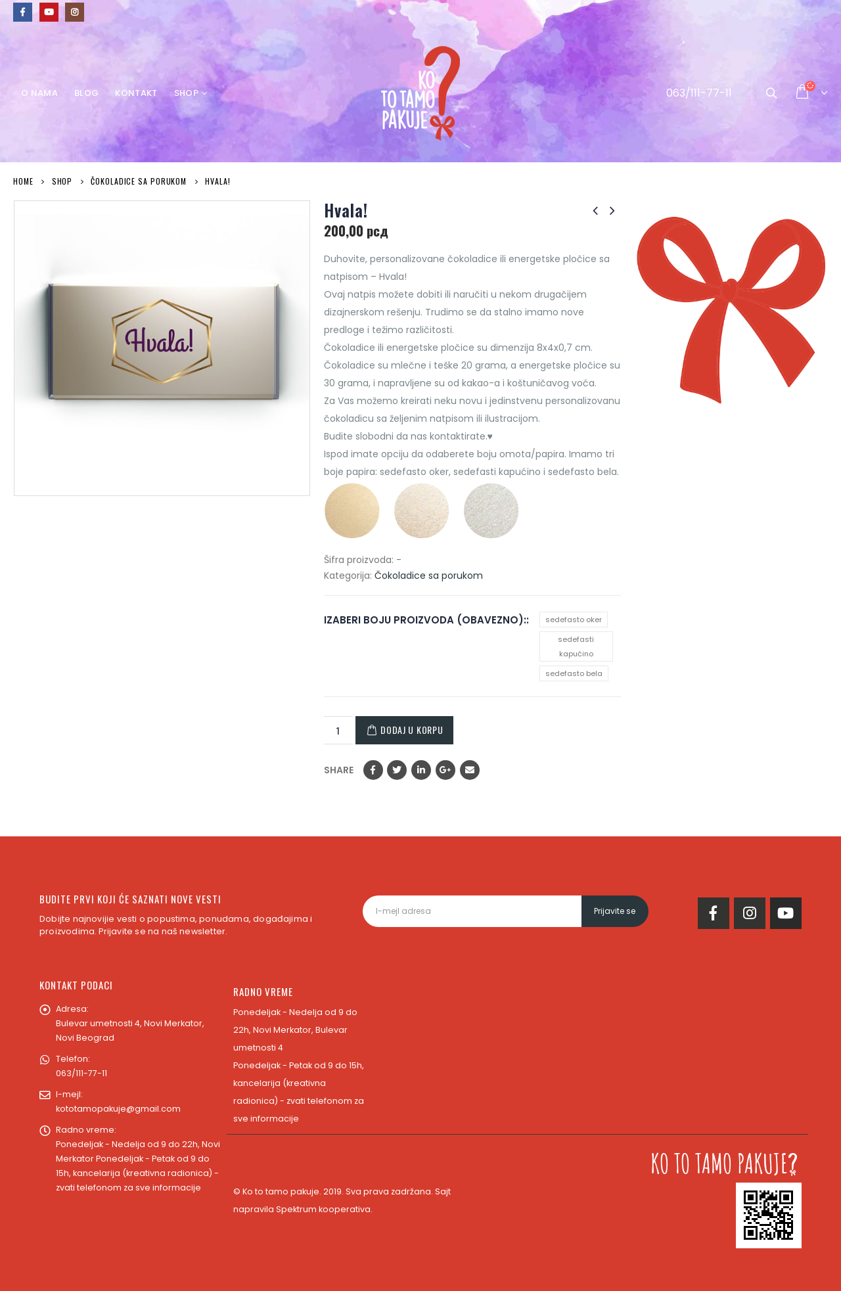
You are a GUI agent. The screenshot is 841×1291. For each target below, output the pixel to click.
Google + (445, 770)
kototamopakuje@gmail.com (118, 1108)
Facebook (373, 770)
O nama (39, 93)
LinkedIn (421, 770)
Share (338, 770)
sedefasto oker (573, 619)
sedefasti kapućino (576, 646)
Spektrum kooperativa (323, 1209)
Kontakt (136, 93)
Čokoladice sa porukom (429, 575)
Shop (186, 93)
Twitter (397, 770)
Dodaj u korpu (411, 729)
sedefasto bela (573, 673)
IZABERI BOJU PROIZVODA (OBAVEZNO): (425, 620)
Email (470, 770)
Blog (86, 93)
